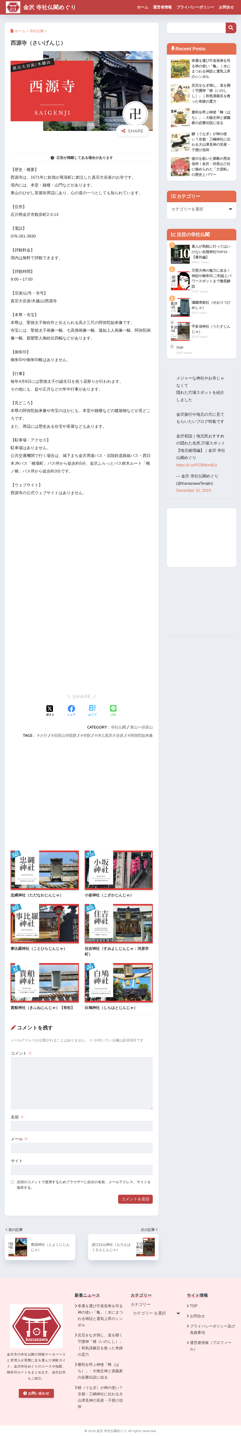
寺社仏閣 (118, 727)
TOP (194, 1306)
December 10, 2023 (193, 490)
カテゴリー (141, 1304)
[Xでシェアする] (50, 711)
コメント (21, 1053)
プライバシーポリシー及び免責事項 (212, 1329)
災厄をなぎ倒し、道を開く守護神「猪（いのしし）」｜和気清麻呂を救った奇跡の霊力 (100, 1344)
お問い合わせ (36, 1393)
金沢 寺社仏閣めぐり (41, 7)
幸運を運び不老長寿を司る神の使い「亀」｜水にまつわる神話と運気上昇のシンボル (100, 1315)
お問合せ (226, 7)
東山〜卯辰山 (141, 727)
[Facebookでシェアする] (71, 711)
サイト (17, 1161)
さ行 (43, 735)
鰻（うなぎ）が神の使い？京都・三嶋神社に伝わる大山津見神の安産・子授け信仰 (100, 1397)
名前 (17, 1117)
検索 (231, 28)
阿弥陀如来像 (141, 735)
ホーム (142, 7)
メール (19, 1139)
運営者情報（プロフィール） (210, 1346)
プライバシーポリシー (195, 7)
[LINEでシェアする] (113, 711)
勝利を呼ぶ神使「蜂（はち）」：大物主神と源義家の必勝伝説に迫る (100, 1371)
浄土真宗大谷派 (110, 735)
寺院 (87, 735)
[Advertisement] (82, 650)
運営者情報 (162, 7)
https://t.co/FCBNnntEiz (196, 465)
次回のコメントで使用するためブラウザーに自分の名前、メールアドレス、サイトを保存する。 (84, 1185)
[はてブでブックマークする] (92, 711)
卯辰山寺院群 (65, 735)
